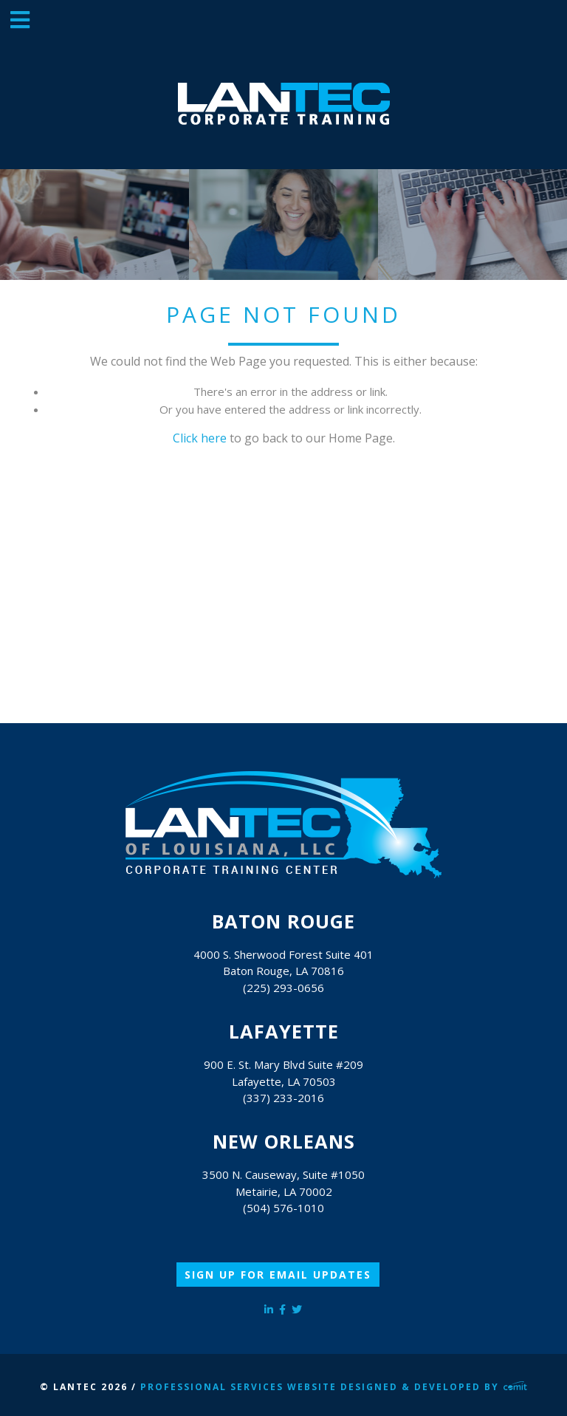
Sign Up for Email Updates (278, 1275)
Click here (200, 438)
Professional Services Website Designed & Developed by (333, 1387)
